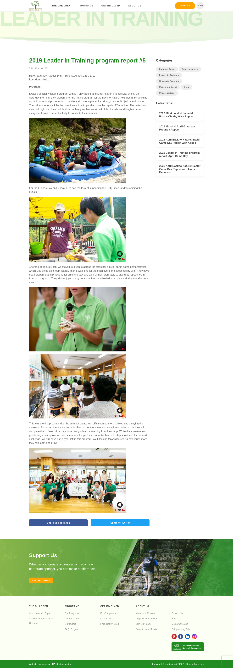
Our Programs (72, 613)
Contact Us (177, 613)
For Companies (108, 613)
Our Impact (70, 624)
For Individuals (107, 618)
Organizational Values (147, 618)
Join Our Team (143, 624)
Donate (185, 6)
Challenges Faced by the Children (41, 620)
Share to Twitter (120, 523)
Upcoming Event (168, 87)
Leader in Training (169, 75)
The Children (61, 5)
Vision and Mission (145, 613)
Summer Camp (167, 69)
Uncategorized (167, 93)
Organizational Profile (147, 629)
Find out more (41, 580)
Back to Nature (190, 69)
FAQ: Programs (72, 629)
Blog (186, 87)
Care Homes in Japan (40, 613)
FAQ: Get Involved (109, 624)
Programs (86, 5)
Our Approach (72, 618)
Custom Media (61, 664)
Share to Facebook (58, 523)
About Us (134, 5)
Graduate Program (169, 81)
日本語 (200, 5)
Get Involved (110, 5)
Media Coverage (180, 624)
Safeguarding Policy (182, 629)
